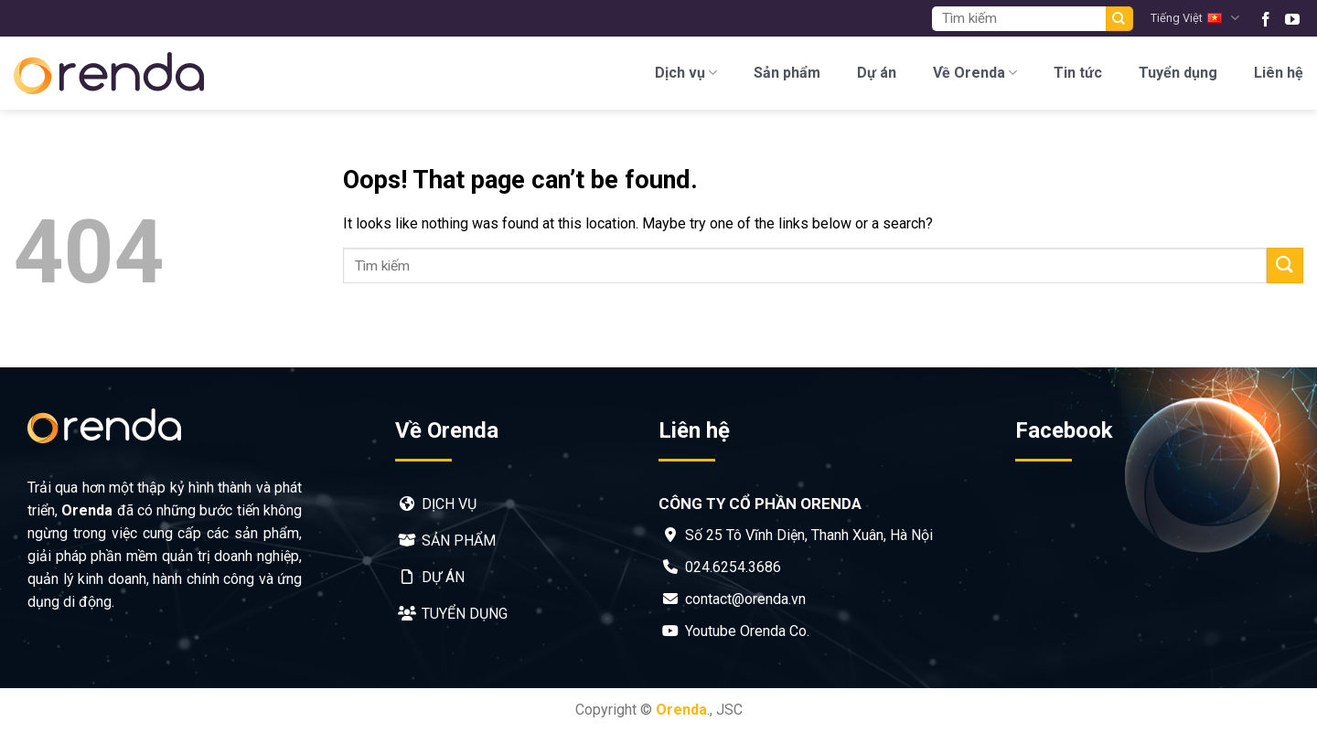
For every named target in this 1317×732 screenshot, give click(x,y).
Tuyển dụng (1178, 72)
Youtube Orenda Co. (747, 631)
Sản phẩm (787, 72)
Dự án (876, 72)
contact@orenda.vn (745, 599)
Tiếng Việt (1194, 18)
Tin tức (1078, 72)
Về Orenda (975, 73)
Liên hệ (1278, 72)
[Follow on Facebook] (1265, 18)
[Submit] (1119, 18)
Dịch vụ (686, 73)
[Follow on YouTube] (1292, 18)
